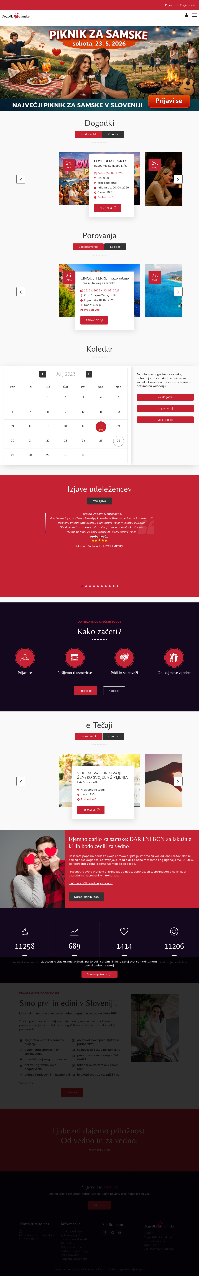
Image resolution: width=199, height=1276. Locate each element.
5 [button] (118, 397)
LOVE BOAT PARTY (110, 163)
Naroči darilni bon (86, 897)
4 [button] (101, 397)
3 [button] (83, 397)
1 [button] (47, 397)
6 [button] (13, 412)
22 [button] (48, 440)
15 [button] (48, 426)
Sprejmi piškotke (99, 974)
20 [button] (12, 440)
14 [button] (30, 426)
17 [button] (83, 426)
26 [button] (118, 440)
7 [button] (30, 412)
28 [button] (30, 455)
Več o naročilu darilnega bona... (91, 883)
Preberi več (105, 197)
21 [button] (30, 440)
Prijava (170, 5)
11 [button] (101, 412)
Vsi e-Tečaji (165, 420)
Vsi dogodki (88, 134)
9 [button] (66, 412)
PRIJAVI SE (108, 207)
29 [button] (48, 455)
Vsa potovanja (88, 247)
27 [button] (12, 455)
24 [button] (83, 440)
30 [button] (65, 455)
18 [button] (100, 427)
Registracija (188, 5)
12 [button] (118, 412)
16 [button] (65, 426)
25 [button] (101, 440)
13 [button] (12, 426)
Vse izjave (99, 501)
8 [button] (48, 412)
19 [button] (118, 426)
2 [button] (66, 397)
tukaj (110, 965)
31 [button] (83, 455)
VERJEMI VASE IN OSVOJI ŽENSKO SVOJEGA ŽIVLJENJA (102, 777)
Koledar (113, 134)
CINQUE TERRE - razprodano (104, 280)
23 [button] (65, 440)
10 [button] (83, 412)
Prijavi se (86, 691)
